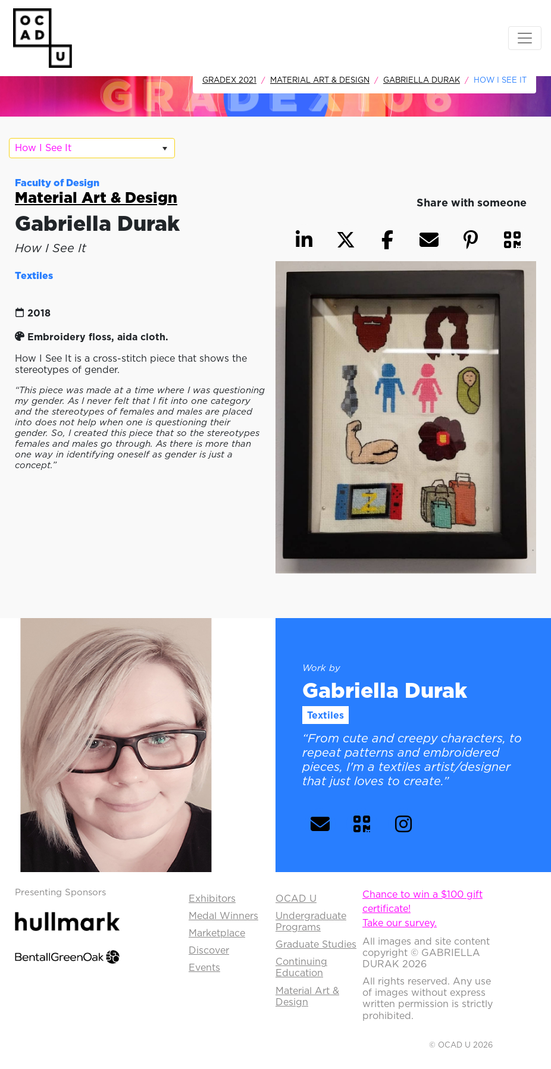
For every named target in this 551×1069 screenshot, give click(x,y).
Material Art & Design (320, 79)
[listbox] (92, 148)
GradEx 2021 (229, 79)
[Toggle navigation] (524, 38)
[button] (512, 239)
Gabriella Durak (421, 79)
